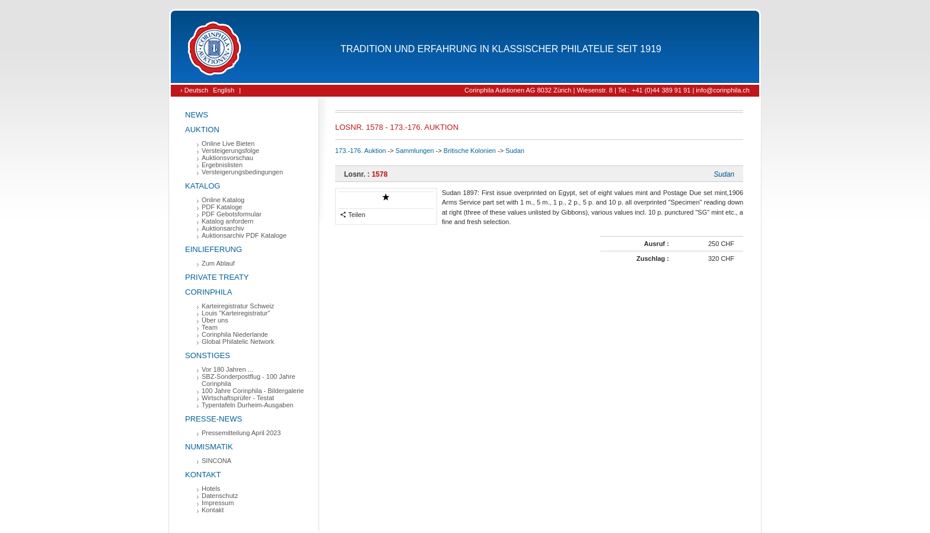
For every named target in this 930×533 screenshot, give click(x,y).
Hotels (211, 488)
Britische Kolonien (470, 150)
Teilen (352, 215)
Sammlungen (415, 150)
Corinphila (208, 292)
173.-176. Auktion (360, 150)
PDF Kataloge (222, 206)
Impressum (218, 502)
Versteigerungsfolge (230, 150)
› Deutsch (194, 90)
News (196, 114)
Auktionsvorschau (227, 157)
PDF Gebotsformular (232, 214)
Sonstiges (207, 355)
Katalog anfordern (227, 221)
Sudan (514, 150)
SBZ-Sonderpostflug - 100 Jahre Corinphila (248, 380)
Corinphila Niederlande (235, 334)
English (223, 90)
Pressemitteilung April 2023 (241, 432)
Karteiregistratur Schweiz (238, 305)
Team (210, 327)
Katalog (202, 185)
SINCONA (216, 460)
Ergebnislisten (222, 164)
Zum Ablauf (218, 263)
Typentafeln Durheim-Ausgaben (248, 404)
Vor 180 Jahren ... (227, 369)
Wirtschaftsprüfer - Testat (238, 397)
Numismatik (209, 446)
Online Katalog (223, 199)
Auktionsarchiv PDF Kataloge (244, 235)
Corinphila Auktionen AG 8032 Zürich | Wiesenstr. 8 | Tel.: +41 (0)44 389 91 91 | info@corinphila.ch (607, 90)
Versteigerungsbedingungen (242, 171)
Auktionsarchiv (223, 228)
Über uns (215, 320)
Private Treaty (217, 277)
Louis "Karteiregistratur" (236, 313)
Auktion (202, 129)
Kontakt (203, 474)
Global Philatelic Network (238, 341)
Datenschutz (220, 495)
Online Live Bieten (228, 143)
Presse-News (213, 418)
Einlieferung (213, 249)
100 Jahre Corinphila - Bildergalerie (253, 390)
